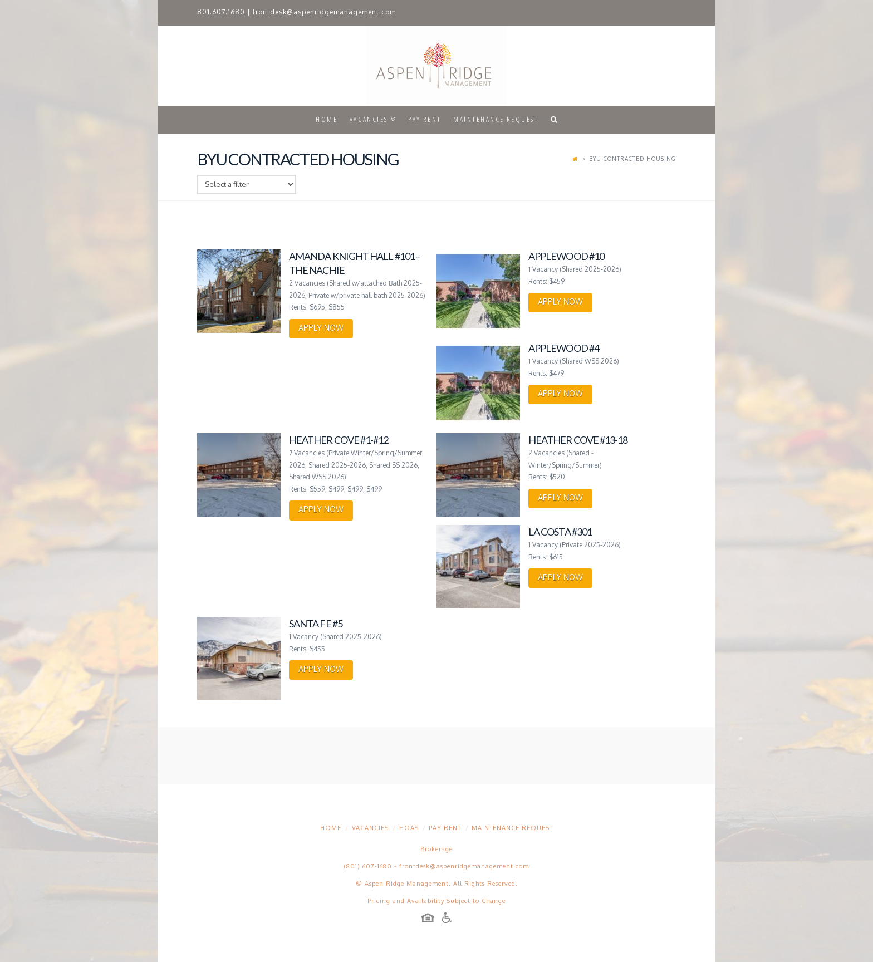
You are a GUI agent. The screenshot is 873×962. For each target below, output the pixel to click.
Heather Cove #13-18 (578, 440)
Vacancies (370, 828)
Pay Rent (445, 828)
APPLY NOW (321, 327)
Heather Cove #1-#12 (339, 440)
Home (330, 828)
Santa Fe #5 (315, 623)
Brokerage (436, 849)
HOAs (409, 828)
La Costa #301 (560, 532)
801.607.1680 (221, 12)
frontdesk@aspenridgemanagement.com (324, 12)
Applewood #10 (566, 256)
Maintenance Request (512, 828)
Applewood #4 (563, 348)
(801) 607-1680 (368, 866)
